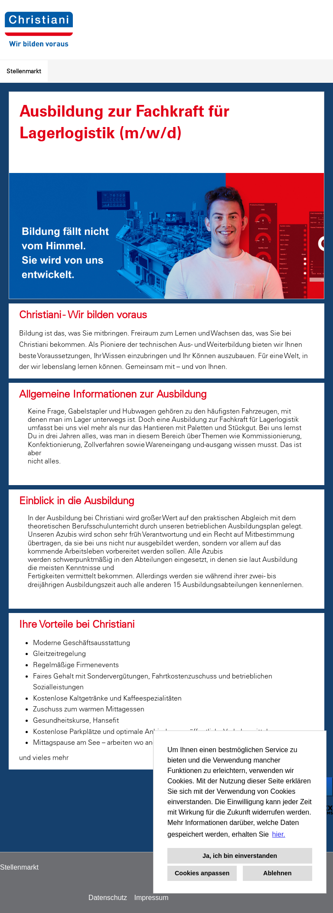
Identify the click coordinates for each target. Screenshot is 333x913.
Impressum (151, 897)
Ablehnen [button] (277, 873)
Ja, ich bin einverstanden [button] (239, 855)
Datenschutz (107, 897)
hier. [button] (278, 834)
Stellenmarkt (24, 71)
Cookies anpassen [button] (202, 873)
